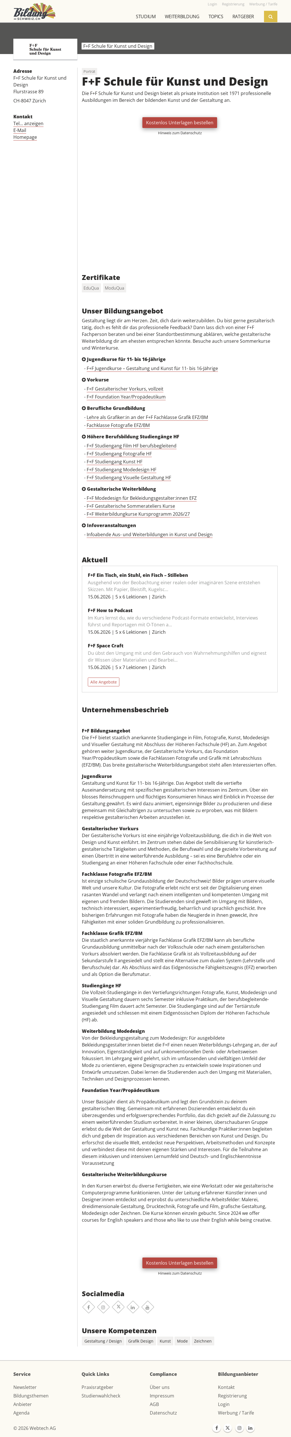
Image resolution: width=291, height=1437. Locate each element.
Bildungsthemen (31, 1396)
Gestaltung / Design (103, 1341)
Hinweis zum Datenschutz (180, 132)
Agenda (21, 1413)
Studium (146, 16)
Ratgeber (243, 16)
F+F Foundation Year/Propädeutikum (126, 397)
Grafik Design (140, 1341)
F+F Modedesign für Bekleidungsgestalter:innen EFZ (142, 498)
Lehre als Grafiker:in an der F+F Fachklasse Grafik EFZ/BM (147, 417)
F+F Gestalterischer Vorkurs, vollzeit (125, 389)
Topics (216, 16)
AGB (154, 1404)
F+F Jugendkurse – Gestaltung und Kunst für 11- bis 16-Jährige (152, 368)
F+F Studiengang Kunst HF (114, 462)
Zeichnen (203, 1341)
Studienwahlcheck (101, 1396)
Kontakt (226, 1387)
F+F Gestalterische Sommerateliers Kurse (131, 506)
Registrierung (232, 1396)
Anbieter (22, 1404)
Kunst (165, 1341)
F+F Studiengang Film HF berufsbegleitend (131, 446)
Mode (182, 1341)
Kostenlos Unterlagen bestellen (179, 122)
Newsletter (25, 1387)
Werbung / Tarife (236, 1413)
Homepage (25, 137)
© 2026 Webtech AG (34, 1428)
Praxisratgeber (97, 1387)
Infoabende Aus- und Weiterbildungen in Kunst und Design (150, 534)
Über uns (160, 1387)
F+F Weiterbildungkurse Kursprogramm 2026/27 (138, 514)
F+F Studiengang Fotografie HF (119, 454)
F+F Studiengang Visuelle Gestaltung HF (129, 477)
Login (224, 1404)
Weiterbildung (182, 16)
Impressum (162, 1396)
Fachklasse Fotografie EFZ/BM (118, 425)
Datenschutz (163, 1413)
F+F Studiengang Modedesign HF (121, 469)
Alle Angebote (103, 682)
